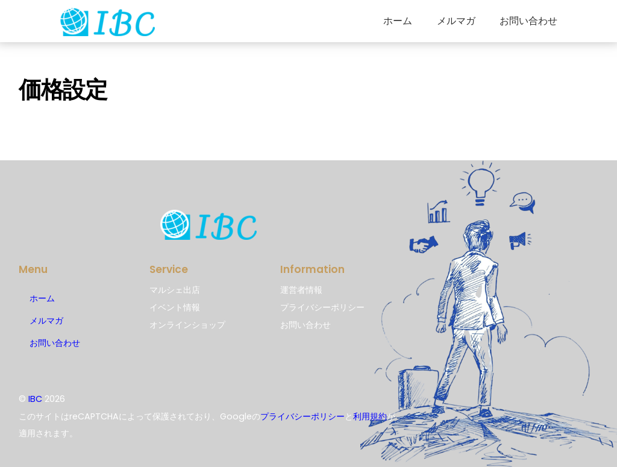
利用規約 (370, 416)
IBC (35, 399)
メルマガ (456, 21)
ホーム (397, 21)
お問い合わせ (528, 21)
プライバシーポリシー (302, 416)
